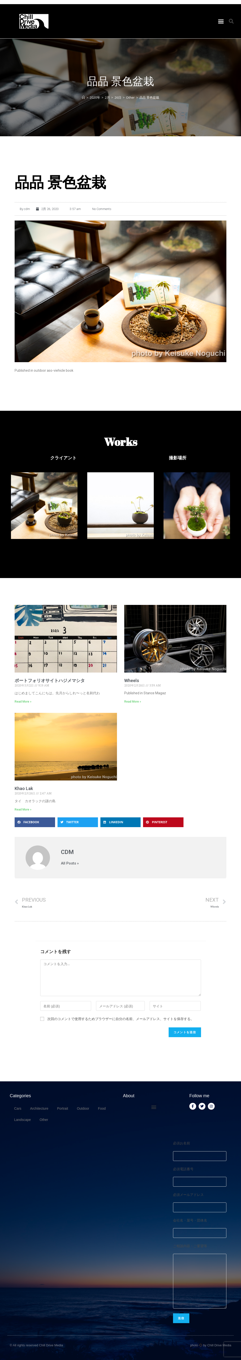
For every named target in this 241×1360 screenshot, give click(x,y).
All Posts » (70, 863)
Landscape (22, 1120)
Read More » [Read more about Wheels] (132, 701)
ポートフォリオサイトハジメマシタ (50, 680)
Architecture (39, 1108)
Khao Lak (24, 788)
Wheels (131, 680)
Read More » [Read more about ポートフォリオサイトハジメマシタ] (23, 701)
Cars (17, 1108)
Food (102, 1108)
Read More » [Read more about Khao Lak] (23, 809)
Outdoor (83, 1108)
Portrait (62, 1108)
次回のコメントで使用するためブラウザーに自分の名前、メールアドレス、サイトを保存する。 (120, 1018)
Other (44, 1120)
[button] (221, 21)
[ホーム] (83, 97)
